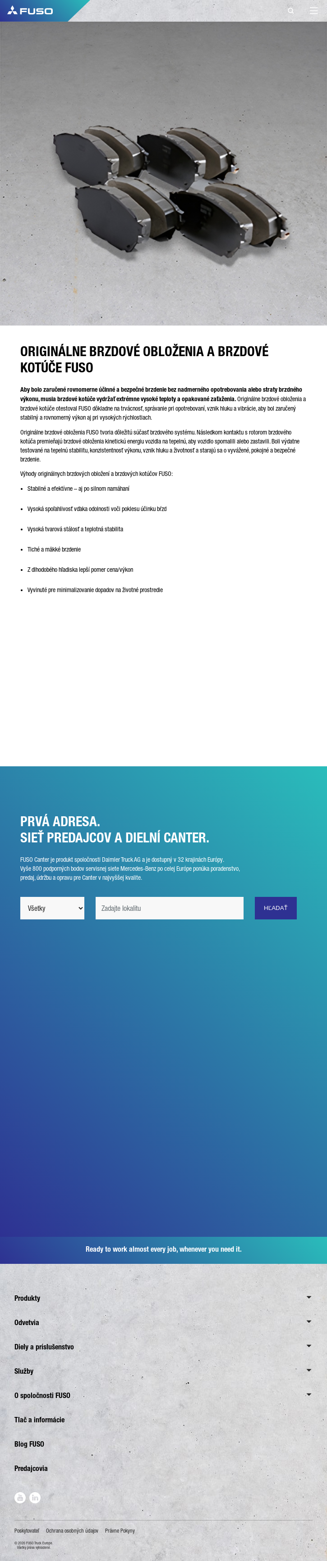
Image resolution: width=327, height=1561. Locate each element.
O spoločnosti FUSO (42, 1395)
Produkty (27, 1298)
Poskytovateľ (26, 1531)
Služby (23, 1371)
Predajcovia (31, 1468)
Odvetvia (26, 1322)
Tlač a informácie (39, 1420)
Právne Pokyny (120, 1531)
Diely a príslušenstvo (44, 1347)
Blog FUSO (29, 1444)
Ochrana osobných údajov (72, 1531)
